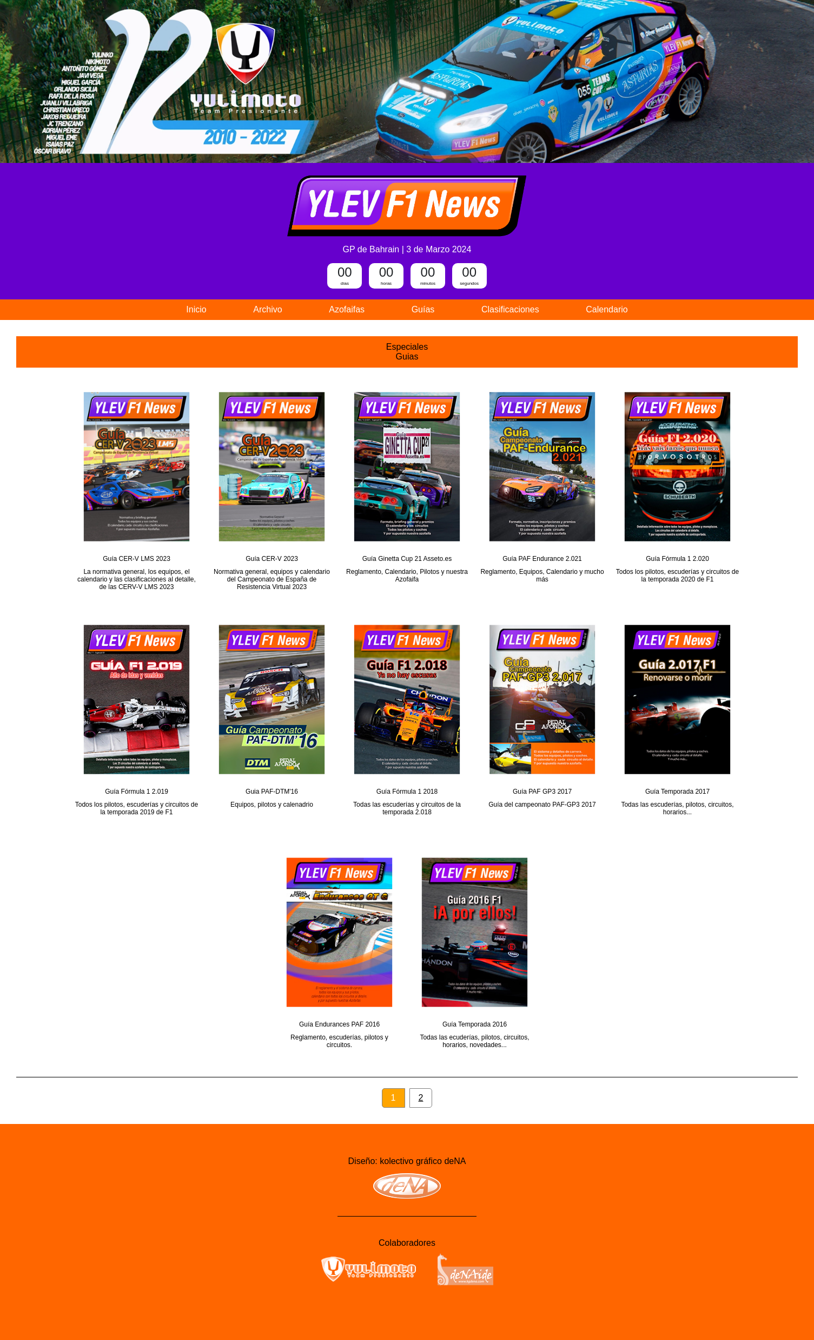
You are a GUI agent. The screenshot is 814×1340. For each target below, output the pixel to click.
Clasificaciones (510, 309)
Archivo (267, 309)
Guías (423, 309)
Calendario (606, 309)
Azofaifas (347, 309)
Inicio (196, 309)
